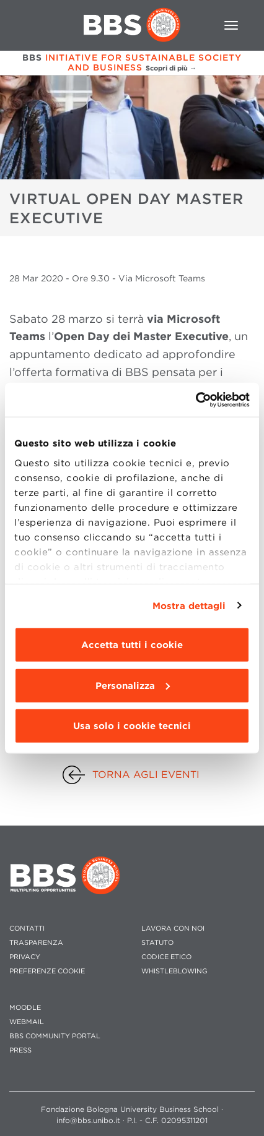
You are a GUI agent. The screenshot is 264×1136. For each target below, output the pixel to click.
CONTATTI (27, 928)
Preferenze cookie (47, 971)
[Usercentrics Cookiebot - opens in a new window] (195, 399)
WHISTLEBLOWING (174, 971)
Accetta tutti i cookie (132, 645)
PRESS (20, 1050)
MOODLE (25, 1007)
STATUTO (157, 942)
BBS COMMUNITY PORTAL (54, 1036)
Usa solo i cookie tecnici (132, 726)
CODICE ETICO (166, 957)
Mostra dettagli (189, 605)
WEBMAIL (26, 1022)
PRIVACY (24, 957)
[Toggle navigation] (231, 25)
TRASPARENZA (36, 942)
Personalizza (132, 685)
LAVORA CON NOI (173, 928)
